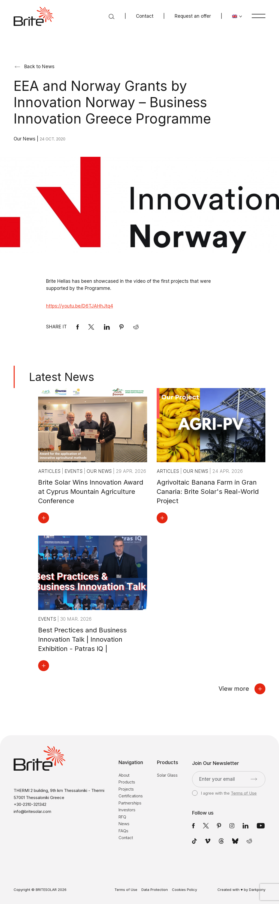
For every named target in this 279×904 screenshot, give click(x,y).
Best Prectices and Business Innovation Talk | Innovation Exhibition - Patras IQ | (82, 639)
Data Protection (154, 890)
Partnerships (130, 803)
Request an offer (193, 16)
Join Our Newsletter (215, 763)
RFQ (122, 816)
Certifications (131, 795)
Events (74, 471)
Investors (127, 809)
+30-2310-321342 (30, 804)
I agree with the (224, 793)
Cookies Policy (184, 890)
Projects (126, 789)
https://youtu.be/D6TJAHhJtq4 (79, 306)
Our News (25, 139)
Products (127, 782)
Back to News (34, 66)
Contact (144, 16)
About (124, 775)
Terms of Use (244, 793)
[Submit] (253, 779)
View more (242, 688)
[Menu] (258, 15)
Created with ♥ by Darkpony (241, 889)
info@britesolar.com (32, 811)
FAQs (123, 830)
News (124, 823)
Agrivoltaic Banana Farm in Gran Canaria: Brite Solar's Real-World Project (208, 491)
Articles (50, 471)
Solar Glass (167, 775)
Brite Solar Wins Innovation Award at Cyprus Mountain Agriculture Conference (90, 491)
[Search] (111, 16)
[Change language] (237, 16)
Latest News (61, 377)
